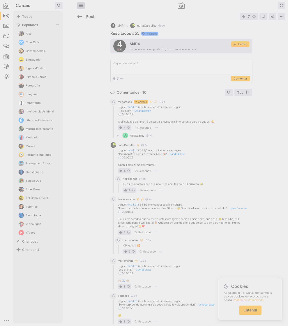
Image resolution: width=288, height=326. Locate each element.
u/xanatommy (104, 99)
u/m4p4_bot (138, 143)
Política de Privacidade (248, 300)
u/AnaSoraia (104, 258)
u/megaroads (168, 293)
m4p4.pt (93, 96)
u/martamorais (200, 197)
